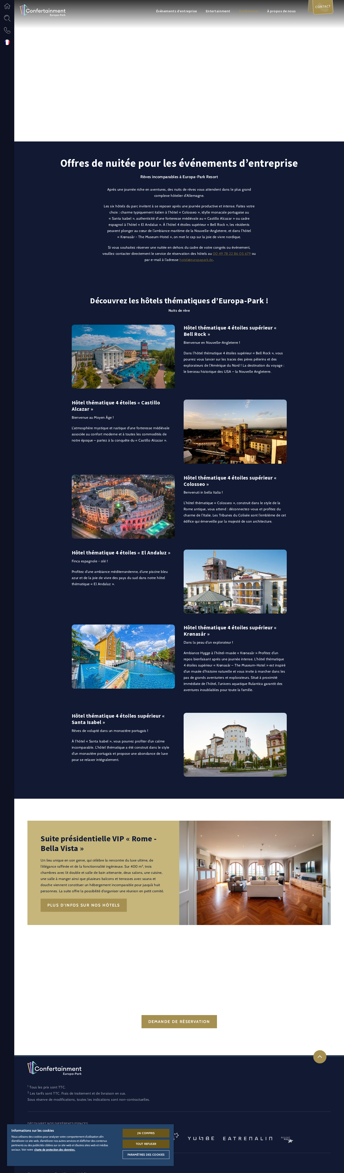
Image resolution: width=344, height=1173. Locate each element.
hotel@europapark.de (196, 260)
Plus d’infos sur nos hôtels (83, 905)
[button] (7, 6)
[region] (90, 1145)
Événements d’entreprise (176, 11)
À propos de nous (281, 11)
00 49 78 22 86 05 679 (232, 254)
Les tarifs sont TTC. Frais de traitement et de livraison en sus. (78, 1093)
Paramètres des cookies (146, 1154)
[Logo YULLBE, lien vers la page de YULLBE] (201, 1138)
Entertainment (218, 11)
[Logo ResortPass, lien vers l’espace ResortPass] (287, 1138)
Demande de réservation (179, 1021)
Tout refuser (146, 1144)
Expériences (248, 11)
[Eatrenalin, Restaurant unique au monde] (248, 1138)
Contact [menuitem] (322, 7)
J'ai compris (146, 1133)
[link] (319, 1056)
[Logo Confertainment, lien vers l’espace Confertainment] (43, 10)
